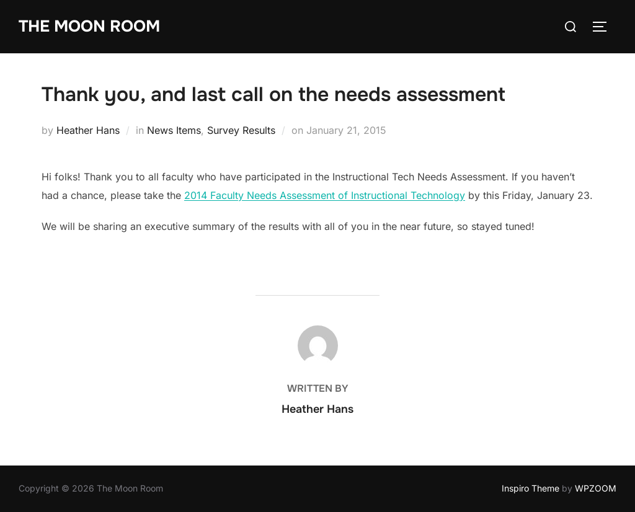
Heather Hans (88, 130)
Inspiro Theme (530, 488)
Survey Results (241, 130)
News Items (174, 130)
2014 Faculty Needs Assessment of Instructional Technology (324, 195)
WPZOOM (595, 488)
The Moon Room (89, 26)
